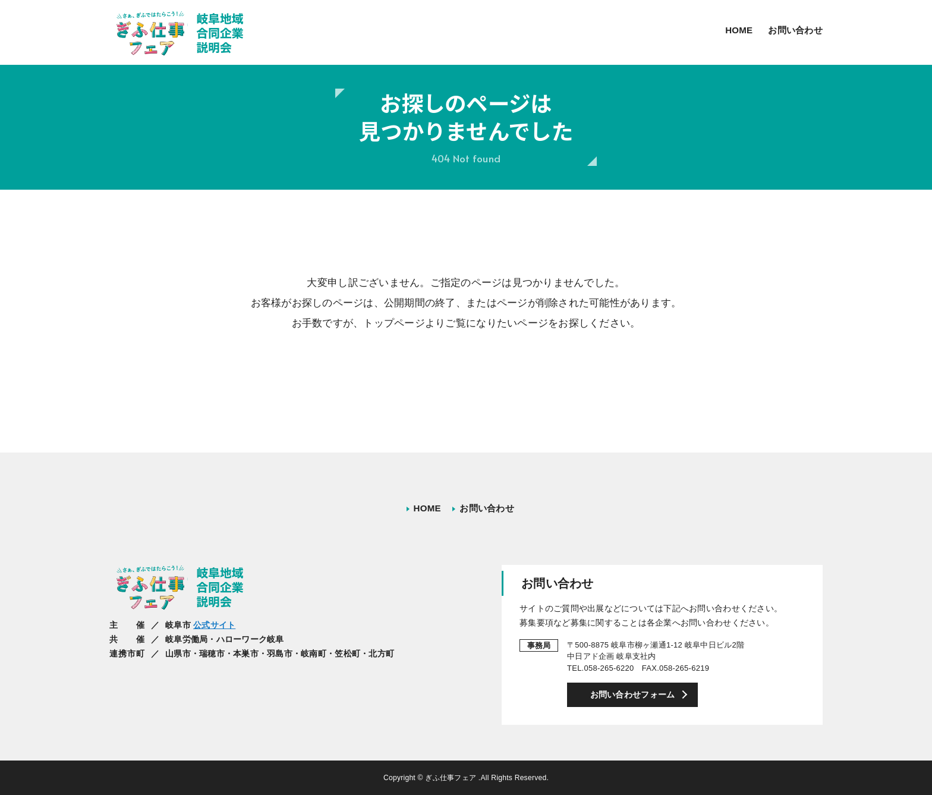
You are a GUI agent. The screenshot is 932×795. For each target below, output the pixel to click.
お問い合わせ (795, 30)
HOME (738, 30)
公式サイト (214, 625)
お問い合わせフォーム (632, 694)
